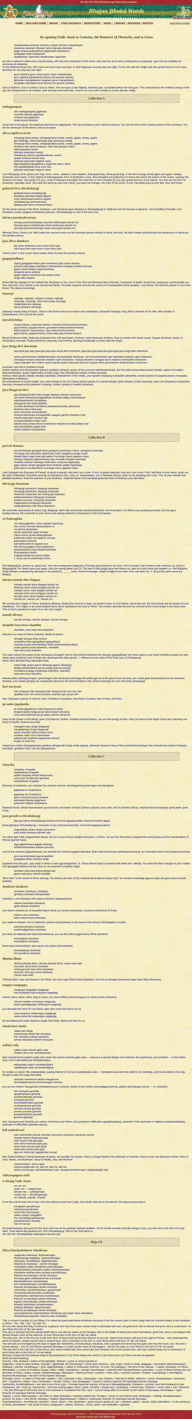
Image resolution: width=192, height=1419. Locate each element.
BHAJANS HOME (180, 23)
